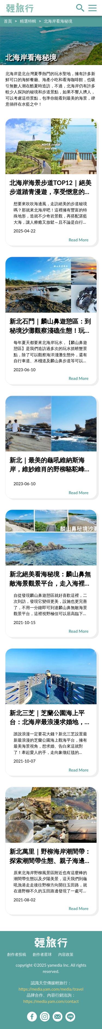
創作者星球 (42, 954)
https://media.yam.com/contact (51, 1001)
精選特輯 (28, 21)
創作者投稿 (16, 954)
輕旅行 (19, 8)
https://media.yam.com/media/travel (50, 989)
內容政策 (65, 954)
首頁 (8, 21)
